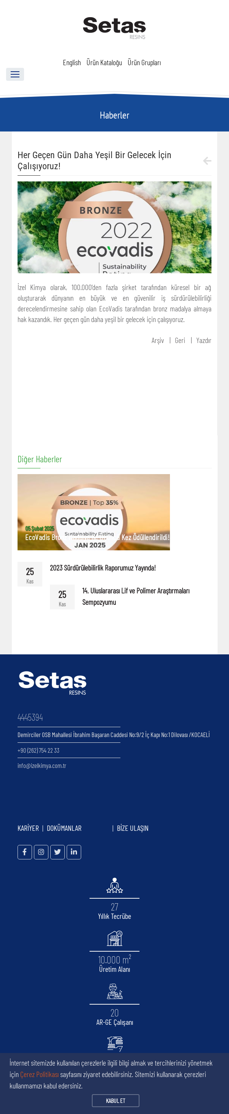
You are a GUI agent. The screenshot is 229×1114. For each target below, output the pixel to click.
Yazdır (203, 340)
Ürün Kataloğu (104, 62)
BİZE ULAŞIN (133, 827)
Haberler (114, 115)
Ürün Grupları (144, 62)
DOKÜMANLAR (78, 827)
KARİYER (28, 827)
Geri (180, 340)
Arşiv (158, 340)
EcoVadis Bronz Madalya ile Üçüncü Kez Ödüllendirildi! (97, 537)
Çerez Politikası (39, 1074)
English (72, 62)
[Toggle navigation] (15, 74)
